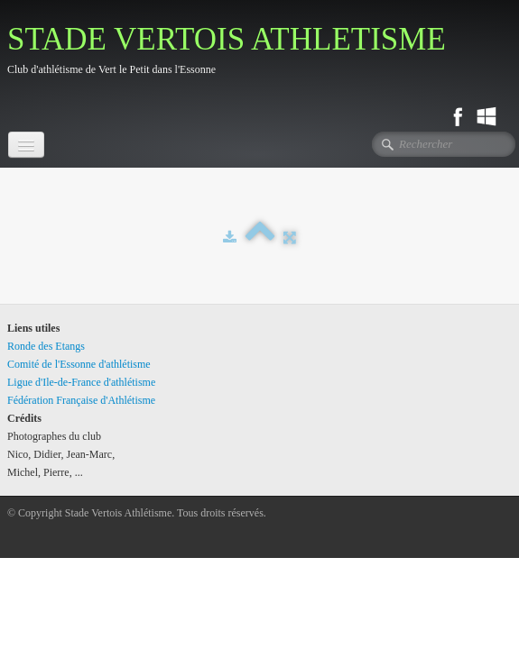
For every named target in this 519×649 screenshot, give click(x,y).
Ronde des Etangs (46, 346)
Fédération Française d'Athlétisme (81, 400)
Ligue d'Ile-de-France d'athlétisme (81, 382)
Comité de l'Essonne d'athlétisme (79, 364)
